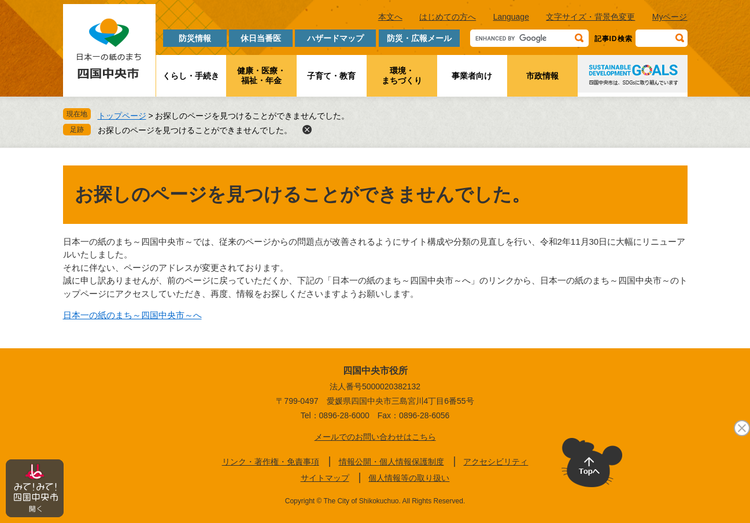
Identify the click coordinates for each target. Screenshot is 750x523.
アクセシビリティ (495, 461)
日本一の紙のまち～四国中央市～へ (132, 315)
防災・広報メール (419, 38)
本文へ (390, 16)
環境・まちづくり (402, 75)
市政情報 (542, 75)
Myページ (670, 16)
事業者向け (472, 75)
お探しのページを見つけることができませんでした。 (195, 130)
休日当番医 (261, 38)
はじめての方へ (447, 16)
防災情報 (195, 38)
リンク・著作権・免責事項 (270, 461)
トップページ (122, 115)
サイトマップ (325, 478)
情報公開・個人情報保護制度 (391, 461)
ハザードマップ (335, 38)
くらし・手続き (190, 75)
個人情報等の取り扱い (408, 478)
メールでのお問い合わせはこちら (375, 436)
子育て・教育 (331, 75)
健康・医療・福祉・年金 (261, 75)
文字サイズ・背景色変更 (590, 16)
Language (511, 16)
